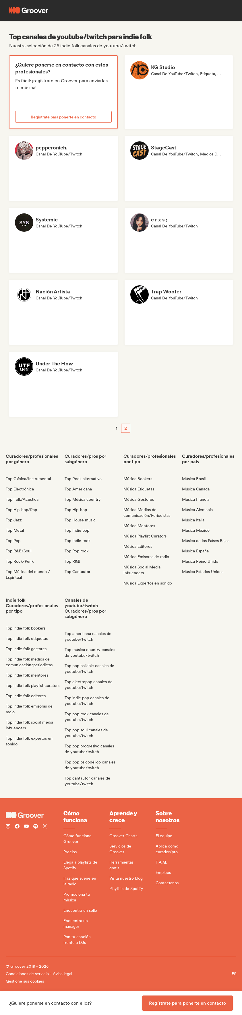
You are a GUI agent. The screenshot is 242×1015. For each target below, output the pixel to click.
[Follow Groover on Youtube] (26, 827)
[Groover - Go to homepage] (34, 815)
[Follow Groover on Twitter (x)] (44, 827)
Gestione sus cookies (25, 981)
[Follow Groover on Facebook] (17, 827)
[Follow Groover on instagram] (8, 827)
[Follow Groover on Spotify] (35, 827)
